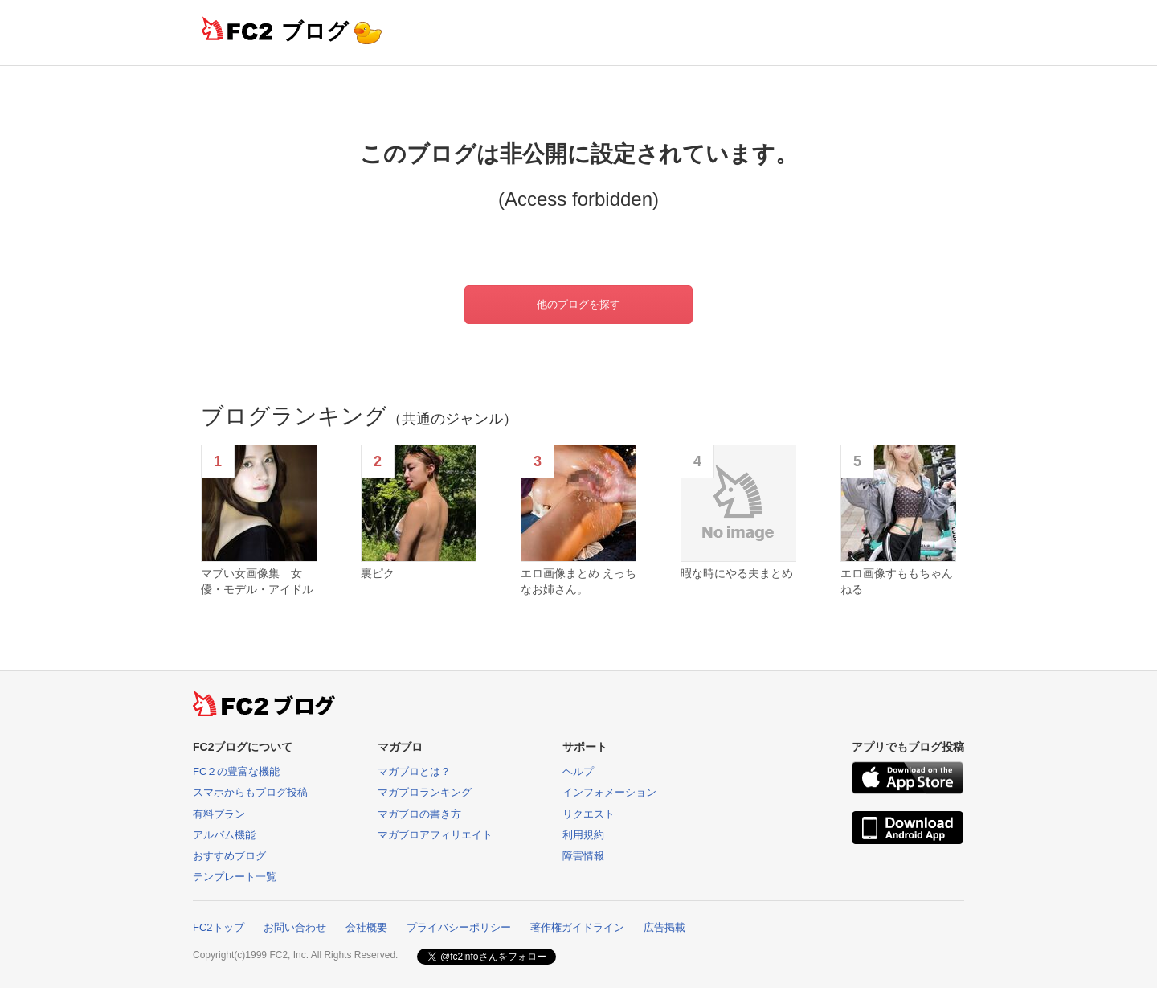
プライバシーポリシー (459, 927)
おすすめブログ (229, 856)
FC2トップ (218, 927)
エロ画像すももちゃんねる (896, 581)
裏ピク (378, 573)
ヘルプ (578, 771)
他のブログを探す (578, 304)
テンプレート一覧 (234, 877)
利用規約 (583, 835)
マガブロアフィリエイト (435, 835)
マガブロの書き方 (419, 814)
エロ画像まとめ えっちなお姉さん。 (578, 581)
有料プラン (219, 814)
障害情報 (583, 856)
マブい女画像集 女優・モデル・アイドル (257, 581)
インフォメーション (609, 792)
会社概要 (366, 927)
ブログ (315, 30)
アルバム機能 (224, 835)
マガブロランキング (425, 792)
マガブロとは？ (414, 771)
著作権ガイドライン (577, 927)
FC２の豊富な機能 (236, 771)
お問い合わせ (295, 927)
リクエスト (588, 814)
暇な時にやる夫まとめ (737, 573)
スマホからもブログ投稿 (250, 792)
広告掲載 (664, 927)
